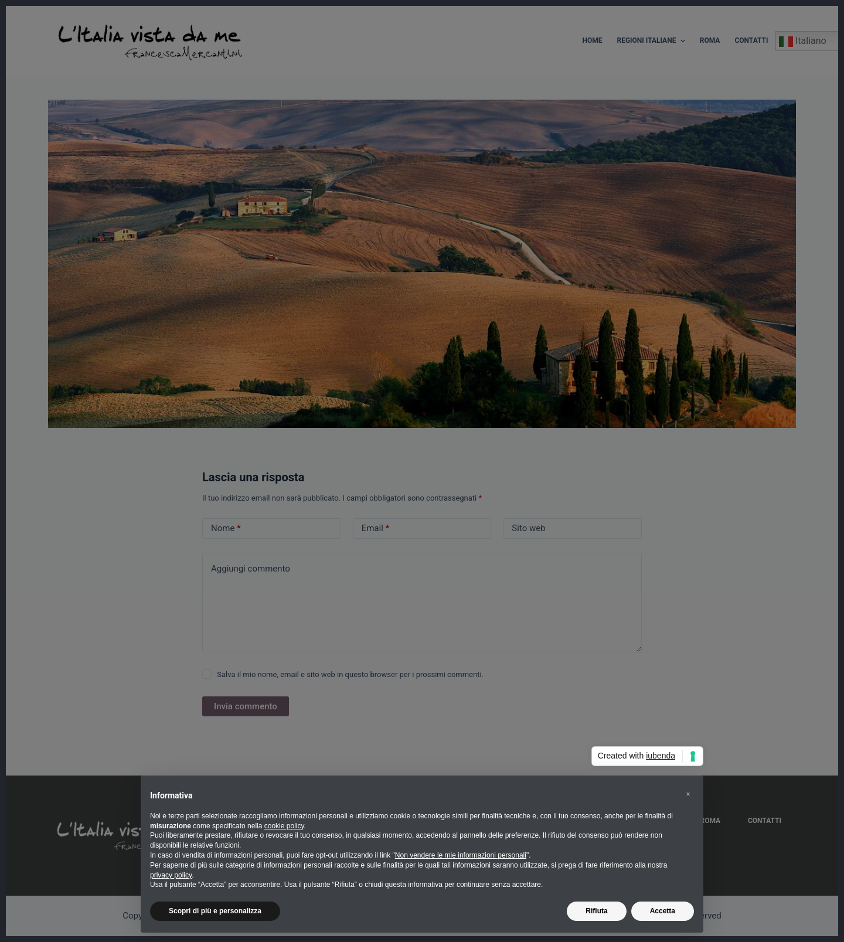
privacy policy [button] (171, 875)
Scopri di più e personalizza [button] (215, 911)
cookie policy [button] (284, 826)
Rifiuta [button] (596, 911)
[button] (688, 794)
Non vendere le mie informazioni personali (460, 855)
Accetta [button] (662, 911)
